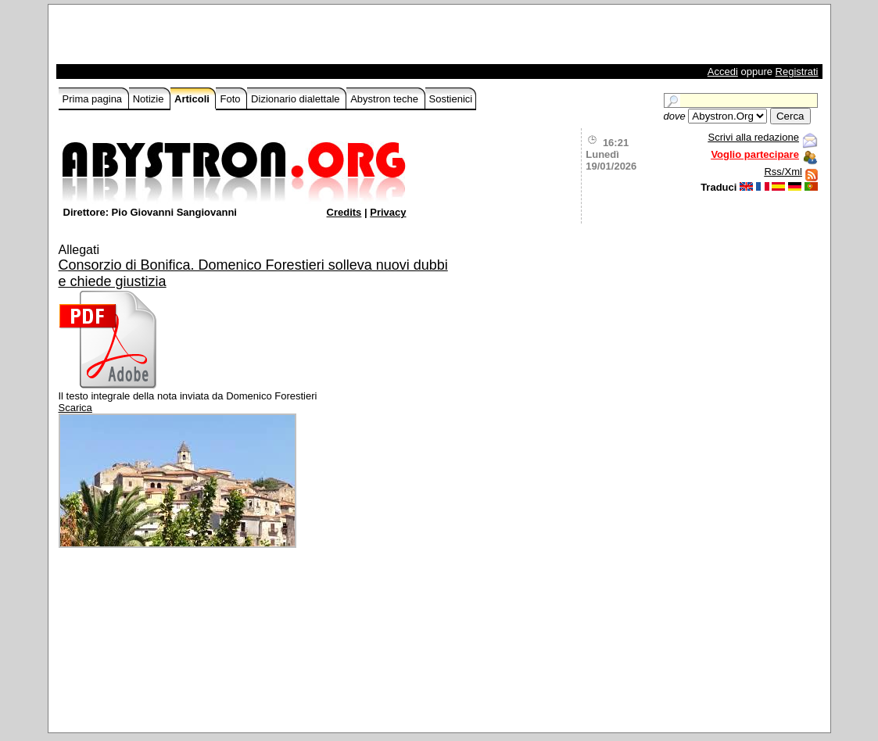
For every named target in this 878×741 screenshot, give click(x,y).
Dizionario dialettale (296, 99)
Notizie (150, 99)
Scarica (75, 407)
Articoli (193, 99)
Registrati (797, 71)
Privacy (388, 212)
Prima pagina (94, 99)
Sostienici (451, 99)
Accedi (723, 71)
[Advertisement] (242, 38)
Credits (344, 212)
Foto (231, 99)
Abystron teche (385, 99)
